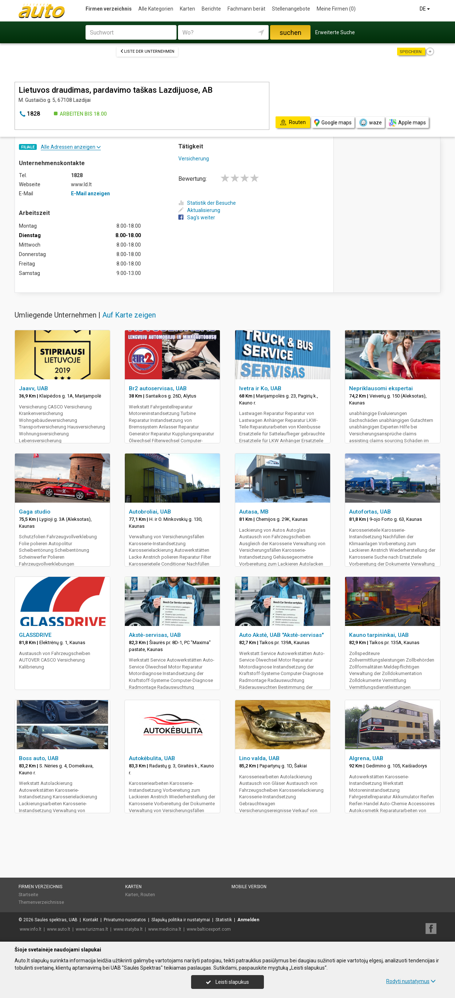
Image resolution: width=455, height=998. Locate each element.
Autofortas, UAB (370, 511)
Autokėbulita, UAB (152, 758)
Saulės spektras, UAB (56, 919)
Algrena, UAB (366, 758)
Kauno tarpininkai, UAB (379, 635)
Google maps (333, 123)
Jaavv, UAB (33, 388)
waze (370, 122)
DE (425, 9)
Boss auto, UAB (39, 758)
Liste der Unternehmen (147, 51)
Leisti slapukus (227, 982)
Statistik (223, 919)
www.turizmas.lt (92, 929)
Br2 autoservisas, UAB (158, 388)
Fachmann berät (246, 9)
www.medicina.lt (164, 929)
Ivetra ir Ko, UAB (260, 388)
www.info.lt (30, 929)
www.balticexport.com (209, 929)
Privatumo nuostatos (125, 919)
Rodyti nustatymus (411, 981)
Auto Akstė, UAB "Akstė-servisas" (281, 635)
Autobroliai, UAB (150, 511)
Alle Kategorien (155, 9)
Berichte (211, 9)
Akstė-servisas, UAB (155, 635)
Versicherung (193, 158)
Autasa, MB (254, 511)
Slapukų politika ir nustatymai (180, 919)
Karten (187, 9)
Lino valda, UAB (259, 758)
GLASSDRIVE (35, 635)
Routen (148, 894)
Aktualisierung (199, 210)
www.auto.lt (58, 929)
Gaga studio (34, 511)
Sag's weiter (196, 217)
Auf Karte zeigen (129, 315)
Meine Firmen (336, 9)
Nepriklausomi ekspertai (381, 388)
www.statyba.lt (128, 929)
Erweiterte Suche (335, 32)
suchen (290, 32)
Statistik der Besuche (207, 203)
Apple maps (407, 123)
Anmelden (248, 919)
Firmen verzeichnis (109, 9)
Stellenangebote (291, 9)
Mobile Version (249, 886)
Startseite (28, 894)
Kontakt (90, 919)
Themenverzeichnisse (41, 902)
